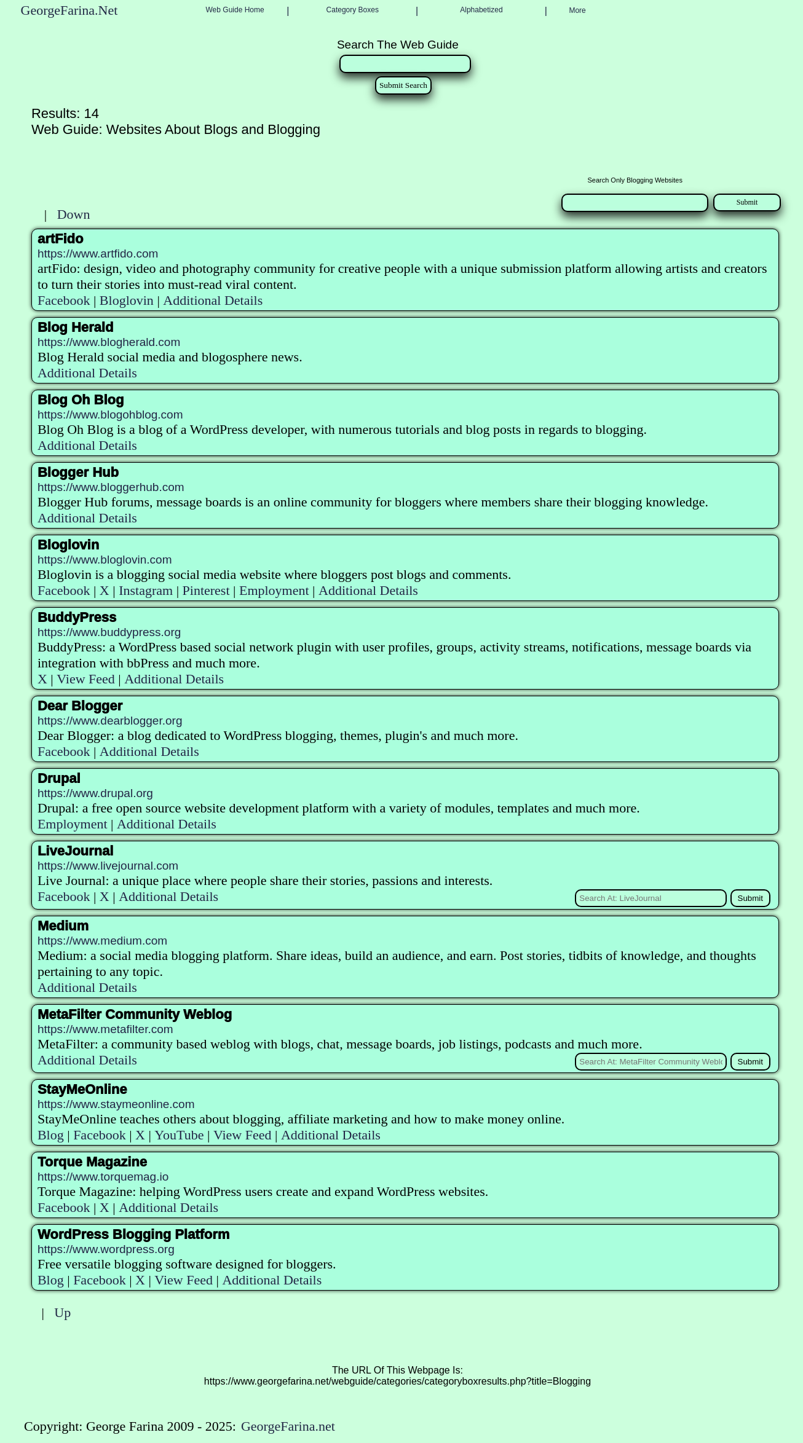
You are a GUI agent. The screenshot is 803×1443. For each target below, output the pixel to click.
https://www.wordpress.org (106, 1249)
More (577, 10)
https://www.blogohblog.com (110, 414)
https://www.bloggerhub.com (111, 487)
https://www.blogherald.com (109, 342)
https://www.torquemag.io (103, 1176)
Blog (51, 1134)
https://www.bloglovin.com (105, 559)
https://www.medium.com (102, 940)
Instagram (146, 590)
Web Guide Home (235, 10)
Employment (274, 590)
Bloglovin (127, 300)
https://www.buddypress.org (109, 632)
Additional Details (213, 300)
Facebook (64, 300)
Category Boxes (352, 10)
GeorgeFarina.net (288, 1426)
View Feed (86, 678)
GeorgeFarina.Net (69, 10)
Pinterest (206, 590)
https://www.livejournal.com (108, 865)
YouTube (179, 1134)
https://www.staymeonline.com (116, 1104)
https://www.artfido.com (98, 253)
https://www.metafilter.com (105, 1029)
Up (62, 1312)
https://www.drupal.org (95, 793)
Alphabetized (481, 10)
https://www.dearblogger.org (110, 720)
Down (73, 214)
